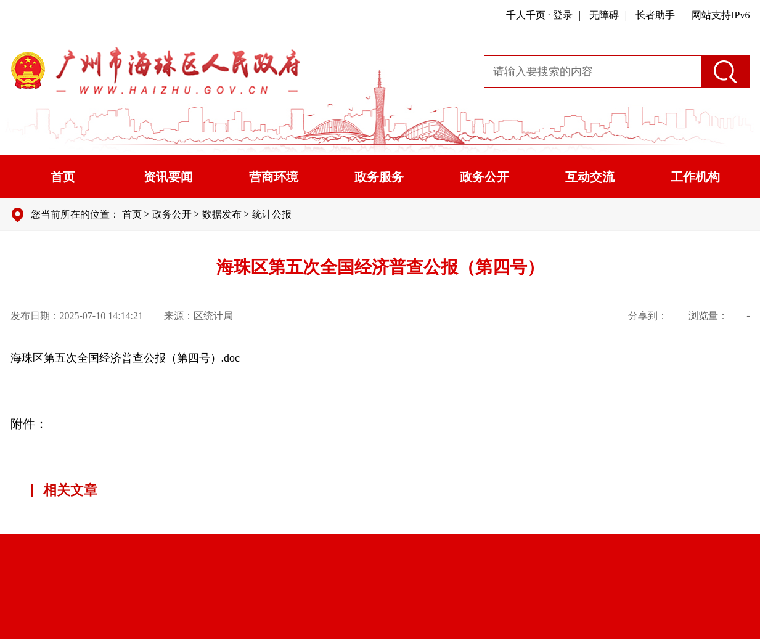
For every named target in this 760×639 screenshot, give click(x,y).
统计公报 (272, 214)
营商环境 (273, 177)
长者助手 (655, 15)
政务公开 (484, 177)
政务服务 (379, 177)
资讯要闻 (168, 177)
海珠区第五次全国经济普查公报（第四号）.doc (125, 358)
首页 (63, 177)
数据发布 (222, 214)
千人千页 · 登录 (539, 15)
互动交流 (590, 177)
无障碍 (604, 15)
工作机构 (695, 177)
